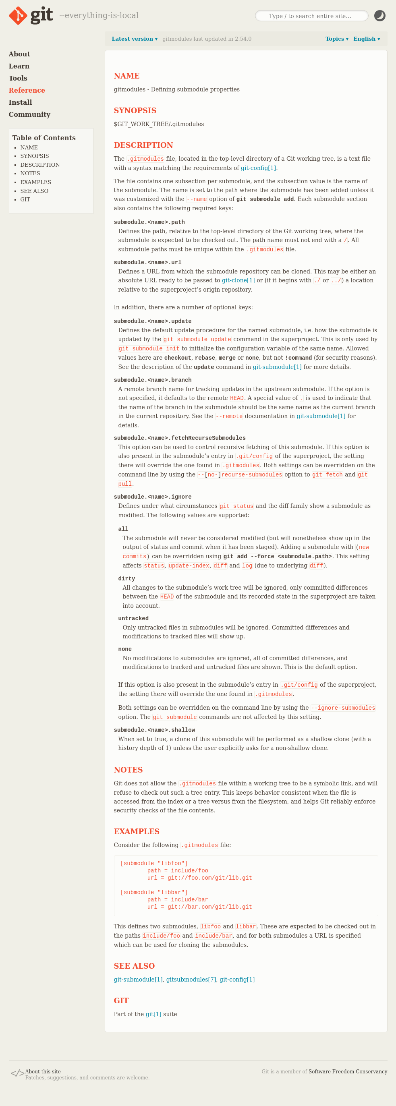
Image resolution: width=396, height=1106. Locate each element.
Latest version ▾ (135, 39)
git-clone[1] (238, 280)
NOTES (30, 173)
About (19, 54)
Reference (27, 90)
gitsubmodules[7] (191, 979)
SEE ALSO (35, 191)
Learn (19, 66)
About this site (43, 1072)
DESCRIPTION (40, 165)
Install (20, 102)
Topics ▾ (337, 39)
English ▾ (366, 39)
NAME (29, 148)
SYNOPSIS (35, 156)
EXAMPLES (36, 182)
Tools (18, 78)
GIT (25, 200)
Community (29, 114)
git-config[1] (258, 168)
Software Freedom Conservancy (348, 1072)
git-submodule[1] (277, 367)
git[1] (154, 1014)
